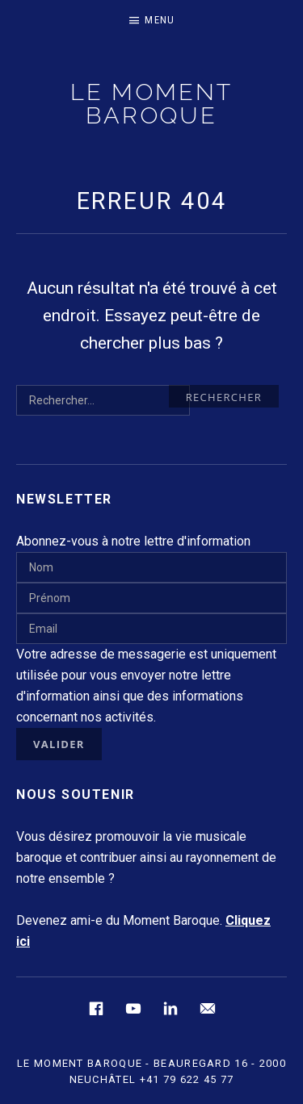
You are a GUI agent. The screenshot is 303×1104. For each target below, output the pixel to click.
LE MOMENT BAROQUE (151, 103)
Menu (160, 20)
